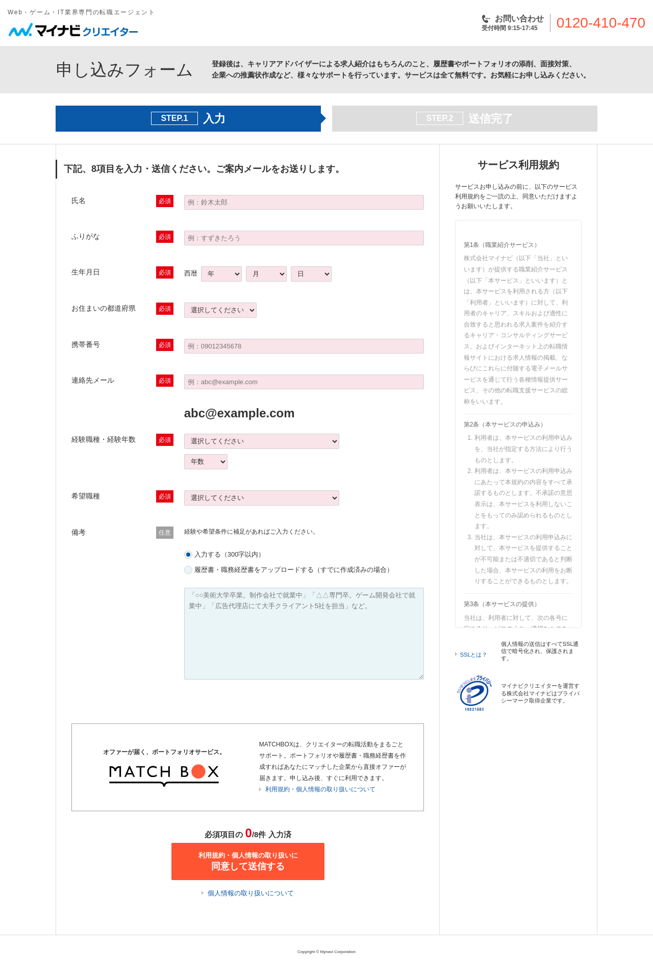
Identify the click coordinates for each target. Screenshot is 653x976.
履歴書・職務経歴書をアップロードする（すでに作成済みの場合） (293, 569)
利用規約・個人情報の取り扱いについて (320, 789)
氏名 (78, 200)
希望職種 (85, 496)
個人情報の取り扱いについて (251, 893)
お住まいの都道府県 (103, 308)
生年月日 (85, 272)
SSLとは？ (474, 655)
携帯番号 (85, 344)
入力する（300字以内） (229, 554)
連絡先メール (92, 380)
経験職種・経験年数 (103, 439)
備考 (78, 532)
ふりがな (85, 236)
